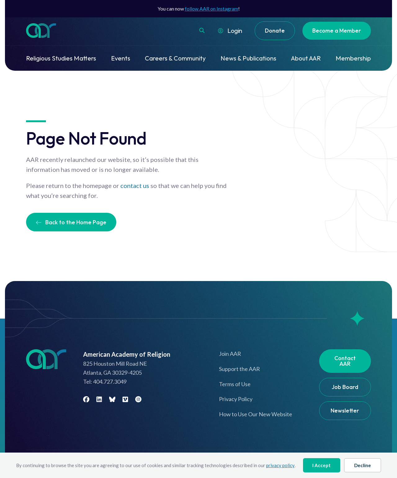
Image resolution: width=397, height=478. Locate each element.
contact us (134, 185)
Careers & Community (175, 58)
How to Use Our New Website (255, 414)
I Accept (321, 465)
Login (234, 30)
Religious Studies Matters (61, 58)
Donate (275, 30)
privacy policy (280, 465)
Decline (362, 465)
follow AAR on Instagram (211, 8)
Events (120, 58)
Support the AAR (239, 368)
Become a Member (336, 30)
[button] (202, 30)
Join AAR (230, 353)
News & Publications (248, 58)
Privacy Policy (235, 398)
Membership (353, 58)
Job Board (345, 387)
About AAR (306, 58)
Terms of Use (235, 384)
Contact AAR (345, 361)
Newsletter (345, 410)
